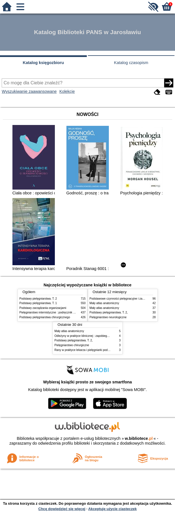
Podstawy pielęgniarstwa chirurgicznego (45, 317)
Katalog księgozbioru (43, 62)
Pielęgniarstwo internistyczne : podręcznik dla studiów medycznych (62, 312)
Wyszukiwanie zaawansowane (29, 91)
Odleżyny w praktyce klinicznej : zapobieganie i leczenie (90, 335)
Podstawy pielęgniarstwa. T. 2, (109, 312)
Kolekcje (67, 91)
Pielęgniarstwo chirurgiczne (72, 345)
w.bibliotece (139, 438)
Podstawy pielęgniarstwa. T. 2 (38, 298)
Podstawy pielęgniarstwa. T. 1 (38, 303)
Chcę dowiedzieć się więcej (61, 509)
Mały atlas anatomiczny (104, 303)
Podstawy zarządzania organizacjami (43, 307)
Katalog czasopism (131, 62)
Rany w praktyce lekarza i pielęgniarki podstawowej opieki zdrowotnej (98, 350)
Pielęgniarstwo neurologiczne (108, 317)
